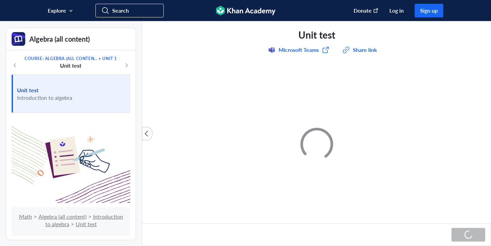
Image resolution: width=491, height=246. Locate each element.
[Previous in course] (15, 65)
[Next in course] (126, 65)
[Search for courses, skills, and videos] (129, 10)
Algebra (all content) (63, 216)
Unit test (28, 90)
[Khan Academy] (246, 10)
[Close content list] (147, 133)
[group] (316, 122)
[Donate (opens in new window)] (363, 10)
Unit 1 (109, 58)
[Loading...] (468, 235)
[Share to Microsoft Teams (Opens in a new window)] (298, 50)
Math (25, 216)
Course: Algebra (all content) (61, 58)
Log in (396, 10)
